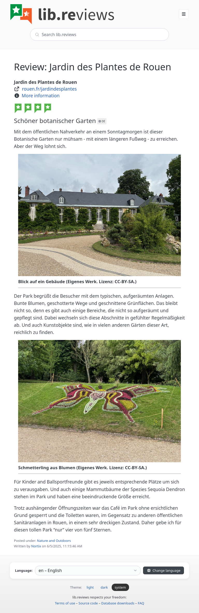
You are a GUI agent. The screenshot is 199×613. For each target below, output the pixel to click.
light (90, 587)
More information (41, 95)
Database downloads (117, 603)
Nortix (36, 546)
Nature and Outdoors (54, 540)
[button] (184, 14)
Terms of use (65, 603)
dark (104, 587)
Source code (88, 603)
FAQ (141, 603)
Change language (163, 570)
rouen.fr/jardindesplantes (49, 89)
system (120, 587)
